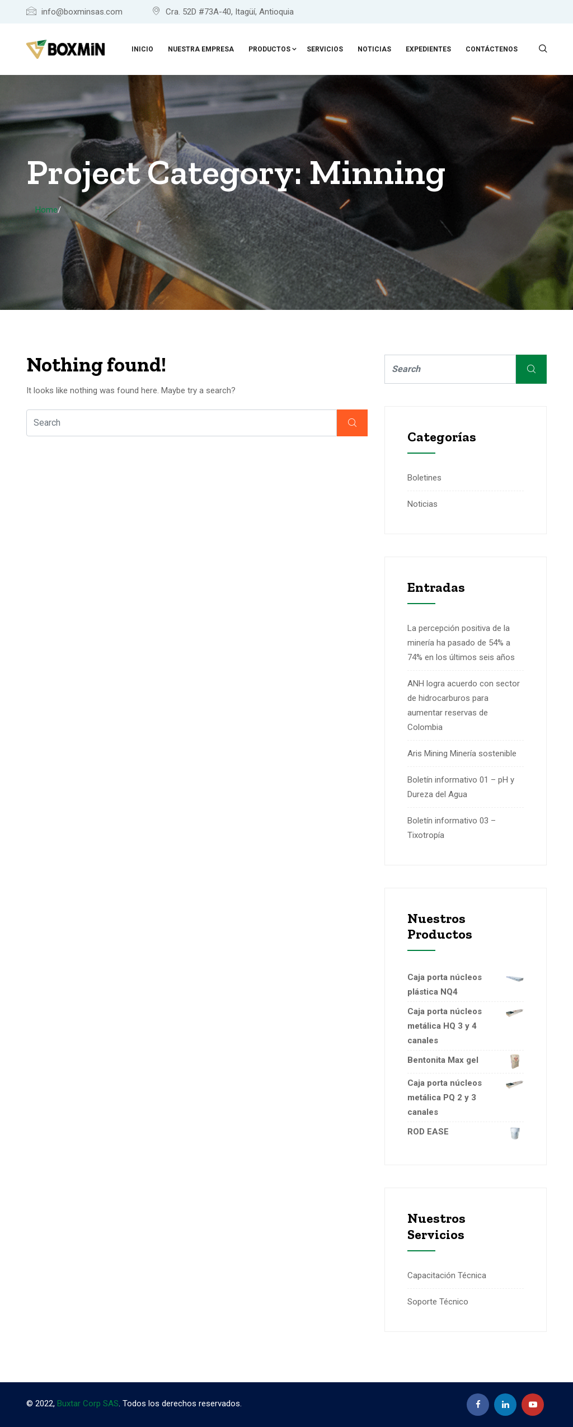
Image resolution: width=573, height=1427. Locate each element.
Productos (269, 49)
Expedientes (428, 49)
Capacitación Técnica (446, 1275)
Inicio (142, 49)
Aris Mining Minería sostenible (461, 753)
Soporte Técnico (437, 1302)
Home (46, 210)
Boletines (424, 478)
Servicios (325, 49)
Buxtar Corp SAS (88, 1403)
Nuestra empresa (201, 49)
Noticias (374, 49)
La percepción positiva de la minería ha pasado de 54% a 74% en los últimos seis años (461, 642)
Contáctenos (492, 49)
